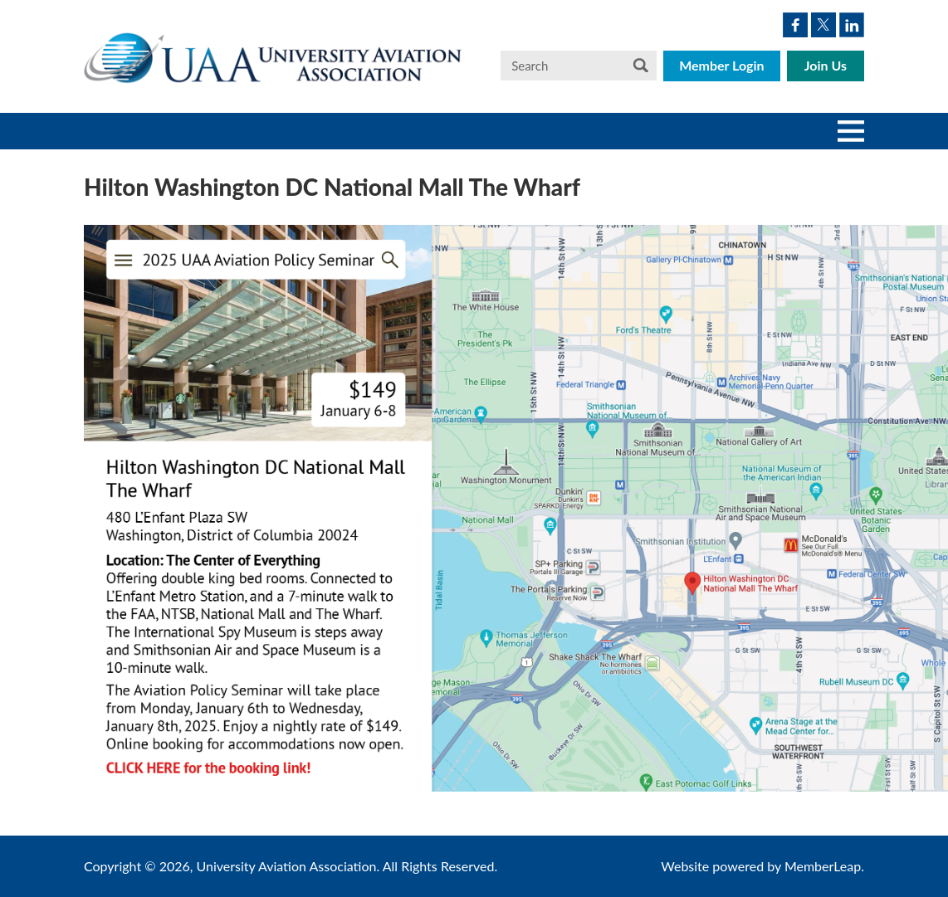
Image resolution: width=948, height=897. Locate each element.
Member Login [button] (722, 65)
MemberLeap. (824, 866)
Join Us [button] (825, 65)
